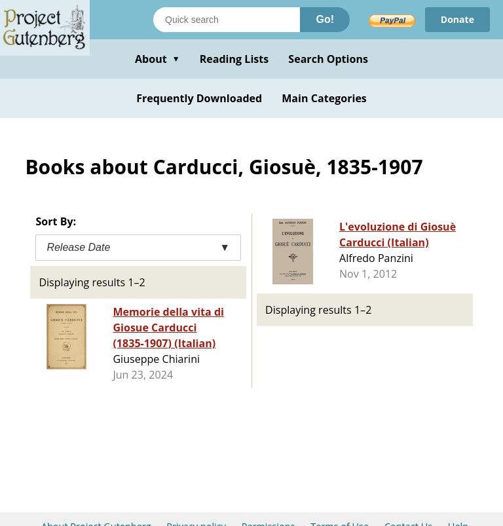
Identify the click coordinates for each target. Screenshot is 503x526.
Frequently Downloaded (199, 98)
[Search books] (226, 19)
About (157, 59)
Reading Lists (234, 59)
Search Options (328, 59)
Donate (457, 19)
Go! (325, 19)
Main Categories (324, 98)
